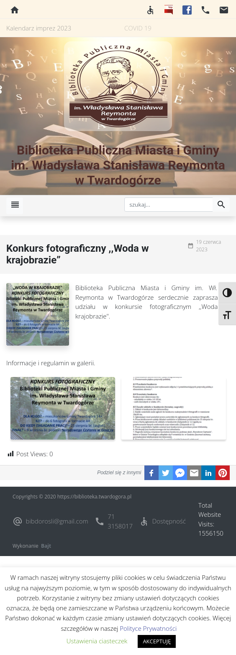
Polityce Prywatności (148, 628)
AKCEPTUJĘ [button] (157, 641)
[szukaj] (168, 204)
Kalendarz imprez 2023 (38, 28)
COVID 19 (137, 28)
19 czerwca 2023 (208, 245)
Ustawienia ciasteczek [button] (97, 641)
